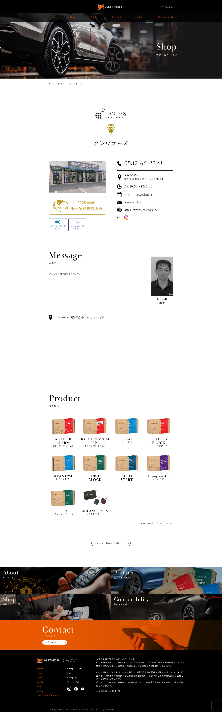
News (73, 18)
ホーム (52, 83)
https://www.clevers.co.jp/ (140, 209)
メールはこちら (133, 202)
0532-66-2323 (143, 163)
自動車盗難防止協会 (106, 691)
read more (50, 642)
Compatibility (165, 18)
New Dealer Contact (47, 695)
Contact (166, 7)
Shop (140, 18)
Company (72, 678)
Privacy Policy (74, 682)
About (94, 18)
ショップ (62, 83)
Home (52, 18)
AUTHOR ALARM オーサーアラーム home (110, 7)
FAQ (69, 673)
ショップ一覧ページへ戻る (108, 543)
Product (116, 18)
